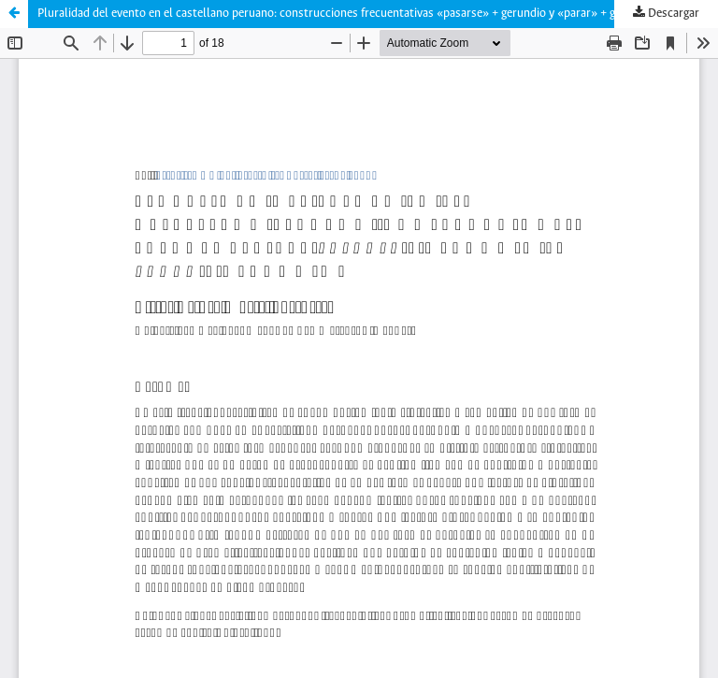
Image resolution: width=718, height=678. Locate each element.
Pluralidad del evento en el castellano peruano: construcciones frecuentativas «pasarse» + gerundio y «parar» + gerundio (345, 14)
